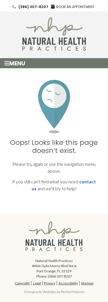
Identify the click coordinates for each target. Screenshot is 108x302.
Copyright (22, 283)
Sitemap (87, 283)
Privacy (49, 283)
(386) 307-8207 (33, 6)
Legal (37, 283)
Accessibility (68, 283)
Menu (14, 63)
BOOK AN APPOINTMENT (72, 6)
